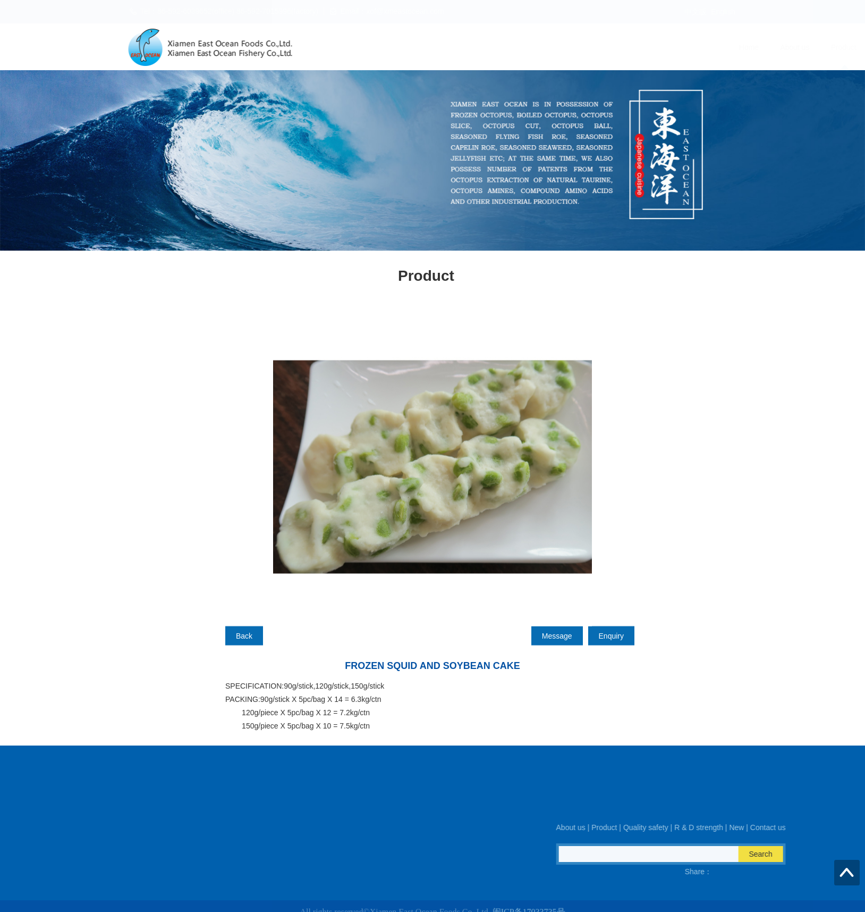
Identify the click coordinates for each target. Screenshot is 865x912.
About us (453, 47)
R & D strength (626, 47)
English (723, 11)
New (679, 47)
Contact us (726, 47)
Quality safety (558, 47)
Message (557, 655)
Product (501, 47)
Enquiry (611, 655)
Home (407, 47)
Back (244, 655)
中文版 (695, 11)
